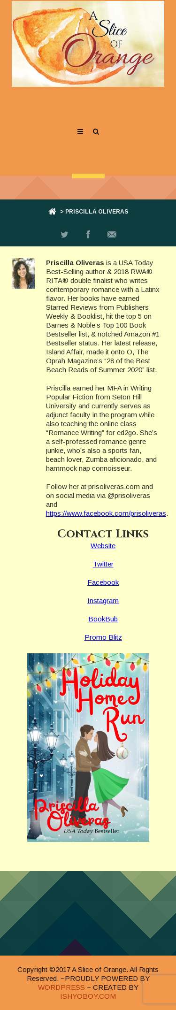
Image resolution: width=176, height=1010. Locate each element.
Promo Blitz (103, 637)
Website (103, 546)
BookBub (103, 619)
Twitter (103, 564)
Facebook (103, 582)
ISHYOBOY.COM (88, 996)
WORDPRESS (61, 987)
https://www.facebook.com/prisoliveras (106, 513)
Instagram (103, 600)
